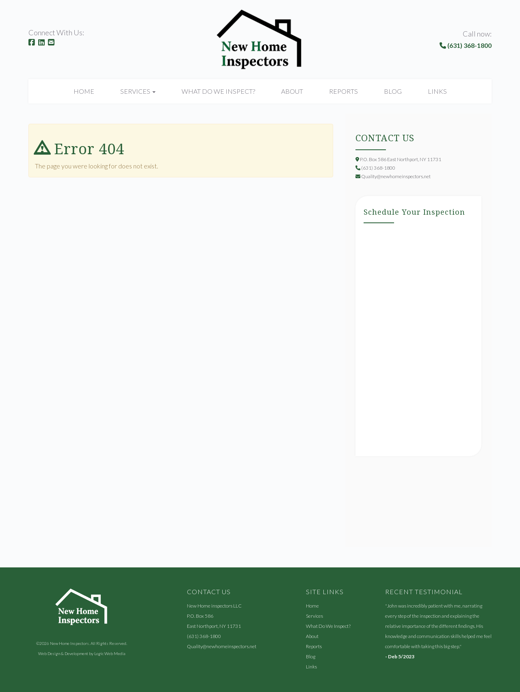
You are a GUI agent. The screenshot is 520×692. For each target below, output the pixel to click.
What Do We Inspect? (218, 91)
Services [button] (138, 91)
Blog (393, 91)
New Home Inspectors (69, 643)
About (292, 91)
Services (314, 616)
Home (84, 91)
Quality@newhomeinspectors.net (221, 646)
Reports (343, 91)
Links (437, 91)
